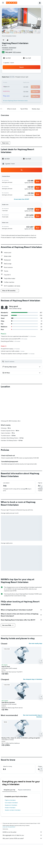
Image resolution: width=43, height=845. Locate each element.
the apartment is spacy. (10, 348)
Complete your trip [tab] (9, 790)
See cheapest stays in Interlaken (32, 679)
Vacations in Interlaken (11, 805)
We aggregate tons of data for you (22, 835)
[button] (3, 3)
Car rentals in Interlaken (11, 802)
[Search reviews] (23, 361)
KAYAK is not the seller (22, 832)
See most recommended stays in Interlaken (32, 716)
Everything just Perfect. (10, 341)
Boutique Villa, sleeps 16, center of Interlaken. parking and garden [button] (21, 738)
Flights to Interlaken (10, 800)
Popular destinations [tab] (24, 790)
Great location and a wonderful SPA (14, 339)
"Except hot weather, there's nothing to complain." (17, 353)
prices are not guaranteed (9, 827)
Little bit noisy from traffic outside (12, 351)
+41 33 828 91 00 (7, 50)
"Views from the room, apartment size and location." (18, 336)
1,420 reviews (17, 52)
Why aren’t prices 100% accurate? (22, 838)
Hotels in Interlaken (10, 807)
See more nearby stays (35, 643)
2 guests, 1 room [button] (8, 62)
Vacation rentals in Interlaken (13, 810)
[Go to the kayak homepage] (11, 3)
